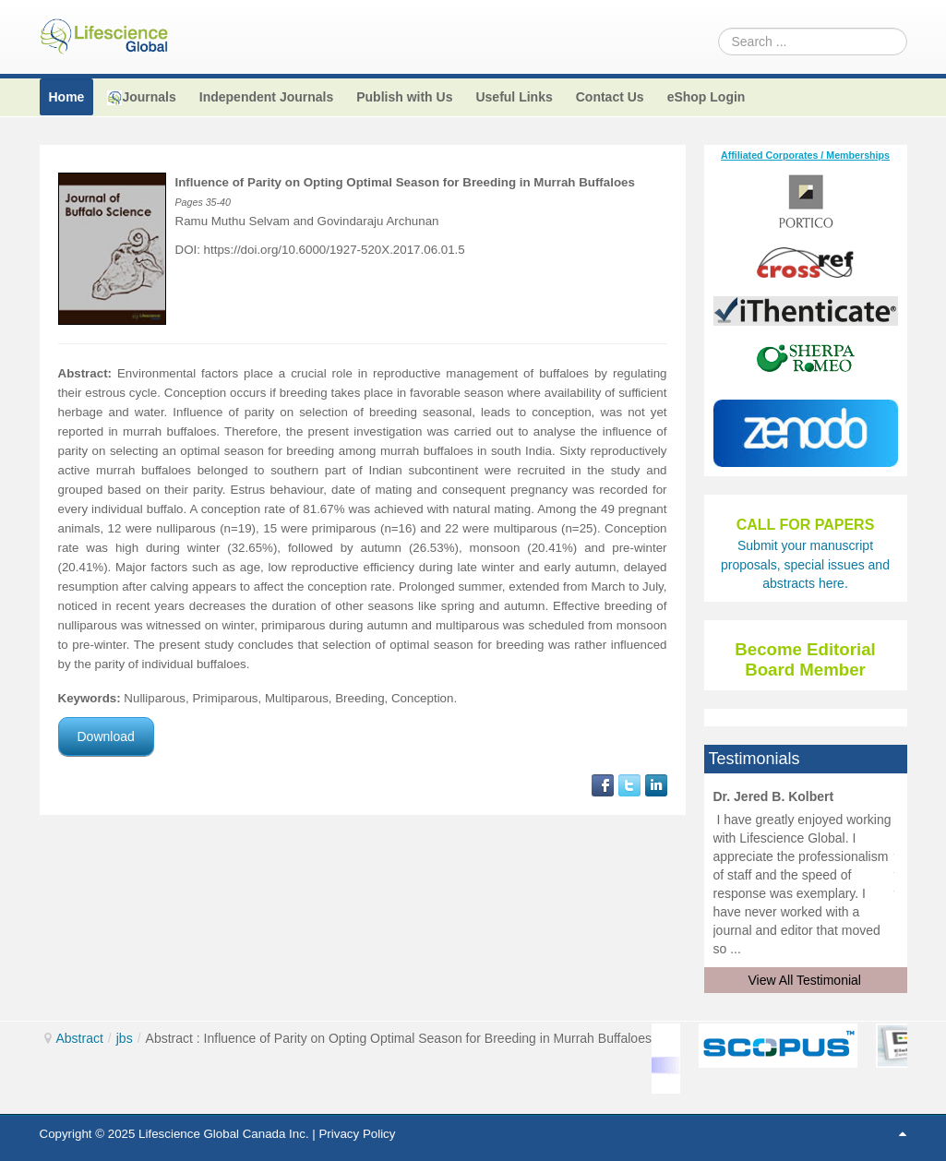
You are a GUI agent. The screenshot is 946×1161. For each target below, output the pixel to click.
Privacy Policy (356, 1134)
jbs (124, 1038)
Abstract (79, 1038)
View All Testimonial (804, 980)
